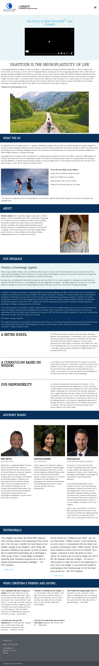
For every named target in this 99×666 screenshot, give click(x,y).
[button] (95, 7)
